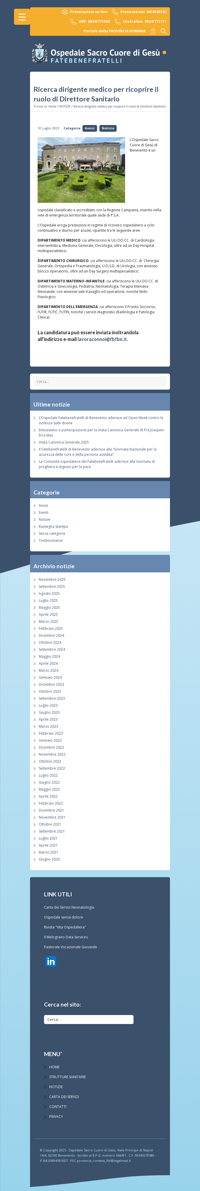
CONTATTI (57, 1106)
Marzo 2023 (48, 726)
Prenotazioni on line (85, 12)
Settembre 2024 (52, 649)
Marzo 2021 (48, 852)
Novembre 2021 (52, 817)
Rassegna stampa (53, 526)
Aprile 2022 (48, 796)
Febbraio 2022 (51, 803)
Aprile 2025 (48, 614)
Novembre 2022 (52, 754)
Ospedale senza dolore (63, 917)
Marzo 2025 (48, 621)
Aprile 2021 (48, 845)
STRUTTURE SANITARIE (67, 1076)
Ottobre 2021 (50, 824)
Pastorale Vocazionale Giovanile (70, 946)
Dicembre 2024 (51, 635)
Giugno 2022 (49, 782)
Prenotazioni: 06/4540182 (139, 12)
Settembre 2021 (52, 831)
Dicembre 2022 (51, 747)
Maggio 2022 (49, 789)
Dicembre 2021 (51, 810)
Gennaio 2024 (50, 677)
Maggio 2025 (49, 607)
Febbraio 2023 (51, 733)
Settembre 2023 (52, 698)
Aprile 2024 (48, 663)
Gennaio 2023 (50, 740)
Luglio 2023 (48, 705)
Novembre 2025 (52, 579)
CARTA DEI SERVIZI (64, 1096)
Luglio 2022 (48, 775)
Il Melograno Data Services (66, 937)
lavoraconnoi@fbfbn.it (102, 339)
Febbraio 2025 (51, 628)
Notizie (108, 128)
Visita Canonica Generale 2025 (64, 442)
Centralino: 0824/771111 (140, 21)
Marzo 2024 (48, 670)
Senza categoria (52, 533)
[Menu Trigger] (22, 17)
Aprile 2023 (48, 719)
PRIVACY (56, 1116)
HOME (54, 1067)
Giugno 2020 (49, 859)
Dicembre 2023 (51, 684)
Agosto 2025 (49, 593)
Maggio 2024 (49, 656)
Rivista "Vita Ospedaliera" (65, 927)
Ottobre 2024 (50, 642)
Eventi (43, 512)
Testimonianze (51, 540)
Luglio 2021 (48, 838)
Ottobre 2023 (50, 691)
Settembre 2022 (52, 768)
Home (52, 106)
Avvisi (90, 128)
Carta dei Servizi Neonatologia (69, 907)
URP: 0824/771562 (90, 21)
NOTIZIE (65, 106)
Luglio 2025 (48, 600)
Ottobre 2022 (50, 761)
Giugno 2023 (49, 712)
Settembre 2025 (52, 586)
